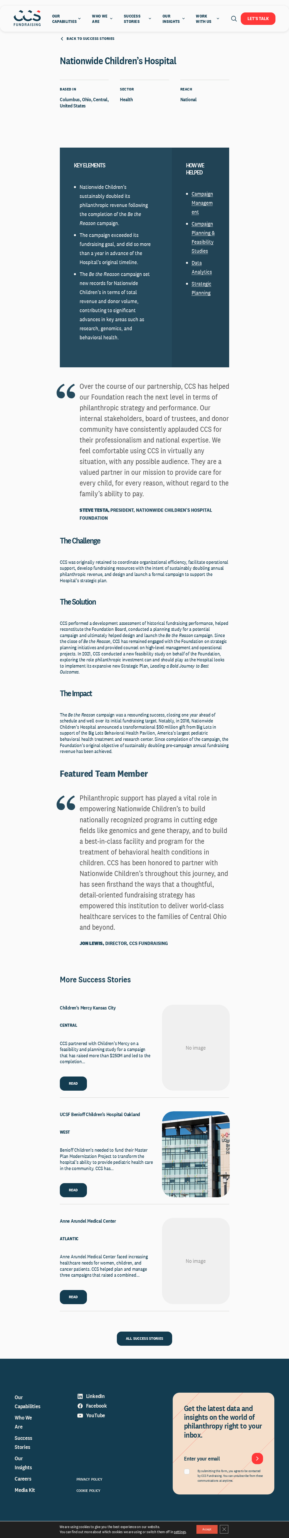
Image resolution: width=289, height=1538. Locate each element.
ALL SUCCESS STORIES (144, 1348)
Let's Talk (258, 18)
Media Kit (25, 1499)
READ (73, 1092)
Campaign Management (202, 212)
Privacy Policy (89, 1488)
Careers (23, 1488)
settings (176, 1531)
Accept (206, 1529)
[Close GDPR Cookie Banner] (227, 1529)
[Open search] (234, 18)
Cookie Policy (88, 1500)
